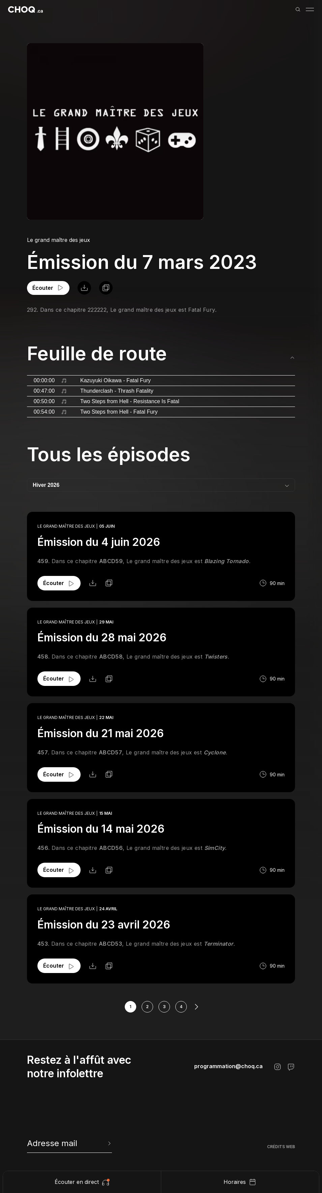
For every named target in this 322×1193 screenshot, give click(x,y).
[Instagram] (277, 1067)
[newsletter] (69, 1143)
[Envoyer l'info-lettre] (108, 1143)
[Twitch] (291, 1067)
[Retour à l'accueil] (25, 9)
